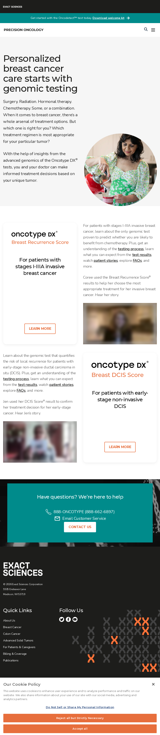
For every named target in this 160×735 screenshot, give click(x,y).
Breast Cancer (12, 627)
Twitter (61, 619)
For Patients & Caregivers (19, 647)
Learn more (40, 329)
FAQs (137, 260)
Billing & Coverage (15, 654)
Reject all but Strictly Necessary (80, 720)
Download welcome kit (108, 18)
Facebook (68, 619)
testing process (131, 248)
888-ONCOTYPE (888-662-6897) (84, 512)
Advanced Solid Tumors (18, 640)
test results (141, 254)
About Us (9, 621)
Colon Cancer (11, 634)
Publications (11, 660)
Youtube (75, 619)
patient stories (106, 260)
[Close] (153, 687)
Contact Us (80, 527)
